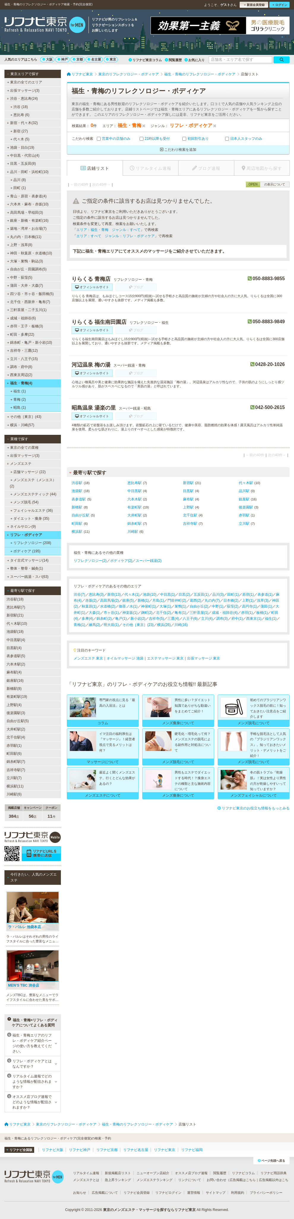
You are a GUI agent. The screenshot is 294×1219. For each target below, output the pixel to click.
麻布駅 (188, 499)
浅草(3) (262, 600)
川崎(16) (181, 625)
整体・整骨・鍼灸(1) (25, 568)
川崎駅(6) (14, 794)
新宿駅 (188, 483)
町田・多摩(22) (20, 334)
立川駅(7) (14, 778)
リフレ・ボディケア (24, 535)
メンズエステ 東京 (88, 658)
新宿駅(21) (15, 615)
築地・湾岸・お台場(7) (27, 228)
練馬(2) (94, 625)
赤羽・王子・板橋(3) (25, 326)
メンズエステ (19, 464)
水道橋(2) (107, 606)
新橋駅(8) (14, 689)
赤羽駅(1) (14, 746)
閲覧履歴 (173, 60)
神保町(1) (148, 606)
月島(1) (158, 600)
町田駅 (77, 523)
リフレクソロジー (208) (30, 543)
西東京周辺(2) (19, 375)
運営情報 (193, 1192)
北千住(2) (163, 613)
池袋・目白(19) (20, 147)
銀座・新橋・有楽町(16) (28, 220)
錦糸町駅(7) (16, 762)
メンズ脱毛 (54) (24, 502)
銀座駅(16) (15, 681)
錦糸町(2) (104, 618)
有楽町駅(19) (17, 697)
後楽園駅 (246, 507)
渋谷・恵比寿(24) (22, 98)
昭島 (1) (18, 407)
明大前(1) (111, 625)
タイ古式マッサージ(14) (28, 560)
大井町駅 (134, 515)
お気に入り (194, 60)
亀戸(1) (121, 618)
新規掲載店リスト (118, 1173)
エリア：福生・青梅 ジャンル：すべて (108, 230)
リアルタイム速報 (86, 1173)
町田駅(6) (14, 754)
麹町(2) (147, 613)
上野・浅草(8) (19, 245)
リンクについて (189, 1180)
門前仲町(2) (176, 600)
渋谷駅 (77, 483)
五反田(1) (201, 594)
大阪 (47, 59)
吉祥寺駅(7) (16, 770)
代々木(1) (132, 594)
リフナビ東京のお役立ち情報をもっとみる (253, 808)
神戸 (63, 59)
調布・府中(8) (19, 367)
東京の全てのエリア (24, 82)
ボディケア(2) (121, 561)
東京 (111, 59)
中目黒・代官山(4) (23, 155)
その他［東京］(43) (24, 417)
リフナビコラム (243, 1173)
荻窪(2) (232, 606)
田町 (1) (18, 188)
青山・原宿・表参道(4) (27, 196)
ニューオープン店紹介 (153, 1173)
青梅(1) (79, 625)
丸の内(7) (212, 600)
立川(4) (207, 618)
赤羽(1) (247, 613)
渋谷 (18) (19, 107)
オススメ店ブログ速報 (191, 1173)
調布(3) (222, 618)
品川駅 (244, 491)
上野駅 (188, 507)
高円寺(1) (249, 606)
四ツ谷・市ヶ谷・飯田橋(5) (30, 294)
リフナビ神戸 (79, 1150)
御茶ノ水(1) (128, 606)
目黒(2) (184, 594)
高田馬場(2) (109, 600)
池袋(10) (149, 594)
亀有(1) (180, 613)
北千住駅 (190, 515)
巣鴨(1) (180, 606)
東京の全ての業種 (23, 448)
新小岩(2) (138, 618)
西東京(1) (253, 618)
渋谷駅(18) (15, 599)
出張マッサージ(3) (23, 90)
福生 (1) (18, 391)
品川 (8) (18, 180)
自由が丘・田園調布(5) (27, 269)
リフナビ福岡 (192, 1150)
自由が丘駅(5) (18, 721)
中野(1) (217, 606)
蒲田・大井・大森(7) (25, 285)
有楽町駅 (134, 507)
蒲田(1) (266, 606)
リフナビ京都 (107, 1150)
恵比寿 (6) (19, 115)
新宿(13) (114, 594)
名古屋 (94, 59)
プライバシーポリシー (266, 1192)
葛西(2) (195, 600)
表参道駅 (79, 499)
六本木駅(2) (16, 664)
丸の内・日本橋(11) (24, 237)
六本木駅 (134, 499)
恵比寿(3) (96, 594)
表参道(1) (265, 594)
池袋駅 (77, 491)
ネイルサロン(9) (21, 526)
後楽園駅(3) (16, 713)
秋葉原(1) (89, 606)
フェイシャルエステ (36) (31, 510)
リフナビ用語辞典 (273, 1173)
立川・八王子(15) (22, 359)
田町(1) (233, 594)
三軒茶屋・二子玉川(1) (27, 310)
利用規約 (237, 1192)
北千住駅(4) (16, 737)
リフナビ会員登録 (137, 1192)
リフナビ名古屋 (135, 1150)
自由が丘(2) (199, 606)
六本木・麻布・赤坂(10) (28, 204)
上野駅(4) (14, 705)
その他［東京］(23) (138, 625)
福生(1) (270, 618)
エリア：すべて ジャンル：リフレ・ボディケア (115, 236)
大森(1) (94, 613)
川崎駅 (132, 532)
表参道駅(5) (16, 656)
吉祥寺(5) (156, 618)
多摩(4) (87, 618)
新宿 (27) (19, 131)
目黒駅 (188, 491)
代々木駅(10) (17, 624)
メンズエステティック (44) (33, 494)
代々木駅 (246, 483)
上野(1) (248, 600)
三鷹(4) (173, 618)
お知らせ (79, 1192)
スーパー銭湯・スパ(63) (28, 577)
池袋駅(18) (15, 632)
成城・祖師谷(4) (225, 613)
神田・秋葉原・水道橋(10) (29, 253)
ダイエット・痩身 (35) (29, 518)
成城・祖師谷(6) (21, 318)
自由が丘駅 (80, 515)
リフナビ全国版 (19, 1150)
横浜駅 (77, 532)
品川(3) (218, 594)
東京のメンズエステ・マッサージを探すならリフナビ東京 (149, 1210)
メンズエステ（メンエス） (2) (33, 483)
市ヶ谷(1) (111, 613)
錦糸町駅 (134, 523)
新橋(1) (143, 600)
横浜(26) (163, 625)
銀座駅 (244, 499)
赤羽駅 (244, 515)
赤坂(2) (91, 600)
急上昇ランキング (118, 1180)
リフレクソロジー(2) (90, 561)
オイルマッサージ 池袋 (125, 658)
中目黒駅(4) (16, 640)
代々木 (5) (19, 139)
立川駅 (244, 523)
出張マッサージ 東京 (203, 658)
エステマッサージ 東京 (165, 658)
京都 (78, 59)
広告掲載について (105, 1192)
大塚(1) (165, 606)
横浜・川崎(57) (20, 425)
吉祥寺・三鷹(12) (22, 350)
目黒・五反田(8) (21, 163)
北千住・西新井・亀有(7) (28, 302)
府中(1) (237, 618)
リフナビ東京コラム (145, 60)
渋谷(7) (79, 594)
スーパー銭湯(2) (149, 561)
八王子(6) (190, 618)
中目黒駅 (134, 491)
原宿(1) (248, 594)
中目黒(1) (167, 594)
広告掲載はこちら (243, 1180)
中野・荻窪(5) (19, 277)
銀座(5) (128, 600)
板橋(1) (262, 613)
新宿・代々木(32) (22, 123)
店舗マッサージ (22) (28, 472)
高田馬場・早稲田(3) (25, 212)
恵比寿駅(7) (16, 607)
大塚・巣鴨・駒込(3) (25, 261)
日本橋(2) (230, 600)
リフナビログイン (168, 1192)
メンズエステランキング (155, 1180)
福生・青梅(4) (19, 383)
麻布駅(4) (14, 672)
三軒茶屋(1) (199, 613)
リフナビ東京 (164, 1150)
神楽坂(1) (129, 613)
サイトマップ (215, 1192)
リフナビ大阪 (52, 1150)
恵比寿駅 (134, 483)
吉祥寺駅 (190, 523)
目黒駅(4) (14, 648)
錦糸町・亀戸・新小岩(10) (29, 342)
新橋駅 (77, 507)
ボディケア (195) (25, 551)
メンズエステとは (86, 1180)
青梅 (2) (18, 399)
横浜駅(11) (15, 786)
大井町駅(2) (16, 729)
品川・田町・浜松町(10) (27, 172)
